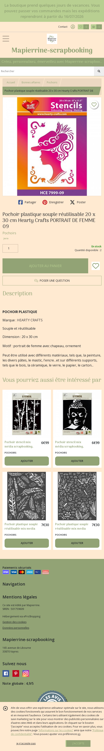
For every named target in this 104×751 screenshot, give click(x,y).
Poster (78, 202)
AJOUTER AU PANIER (45, 266)
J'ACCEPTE (78, 743)
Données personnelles (15, 628)
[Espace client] (73, 27)
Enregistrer (53, 202)
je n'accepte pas (26, 743)
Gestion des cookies (14, 622)
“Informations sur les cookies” (55, 730)
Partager (27, 202)
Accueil (11, 82)
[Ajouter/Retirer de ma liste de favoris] (96, 266)
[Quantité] (10, 248)
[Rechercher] (99, 71)
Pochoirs (52, 82)
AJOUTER (27, 461)
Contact (62, 26)
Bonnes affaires (31, 82)
